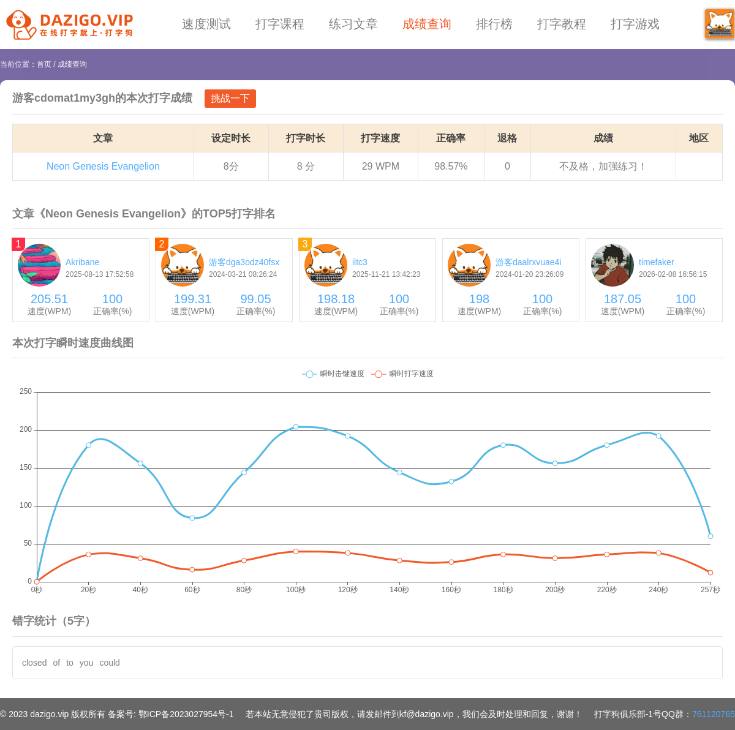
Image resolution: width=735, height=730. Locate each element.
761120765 (713, 714)
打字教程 (561, 24)
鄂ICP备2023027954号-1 (186, 714)
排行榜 (494, 24)
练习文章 (353, 24)
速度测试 (206, 24)
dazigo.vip (49, 714)
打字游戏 (635, 24)
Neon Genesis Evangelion (103, 166)
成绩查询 (426, 24)
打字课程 (279, 24)
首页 (44, 64)
